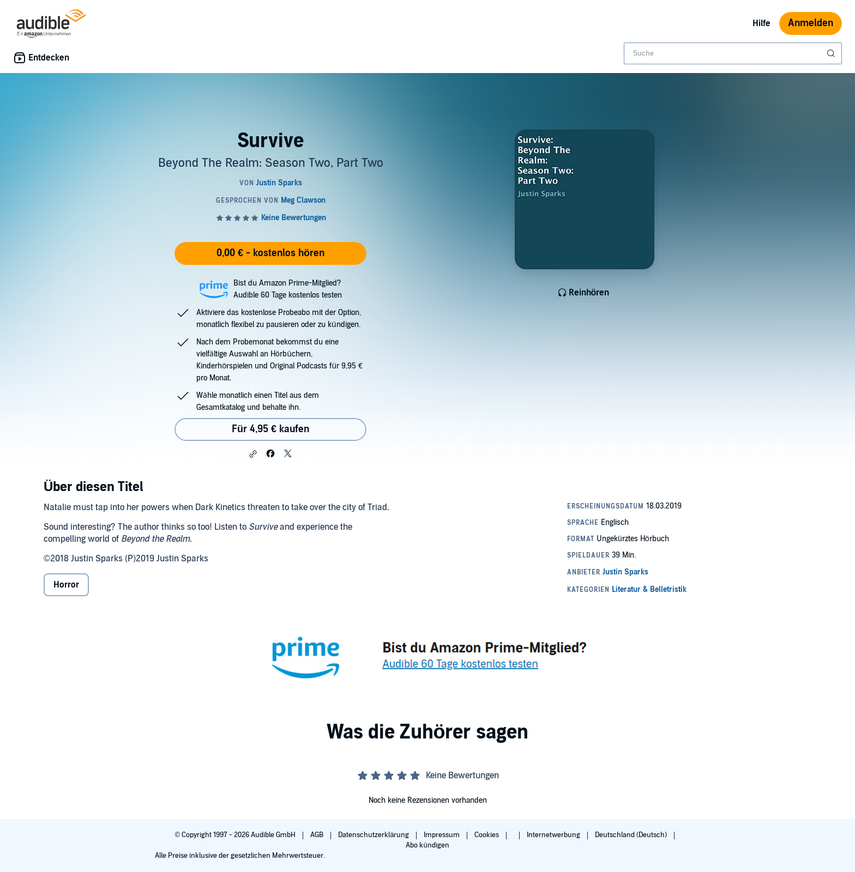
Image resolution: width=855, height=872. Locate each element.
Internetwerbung (554, 835)
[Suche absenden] (832, 53)
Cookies (487, 835)
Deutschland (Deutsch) (632, 835)
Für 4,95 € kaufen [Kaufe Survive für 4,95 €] (270, 429)
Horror (66, 584)
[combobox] (733, 53)
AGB (317, 835)
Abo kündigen (427, 845)
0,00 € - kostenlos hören (270, 253)
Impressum (442, 835)
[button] (253, 454)
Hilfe (761, 23)
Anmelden (810, 23)
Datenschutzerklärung (374, 835)
